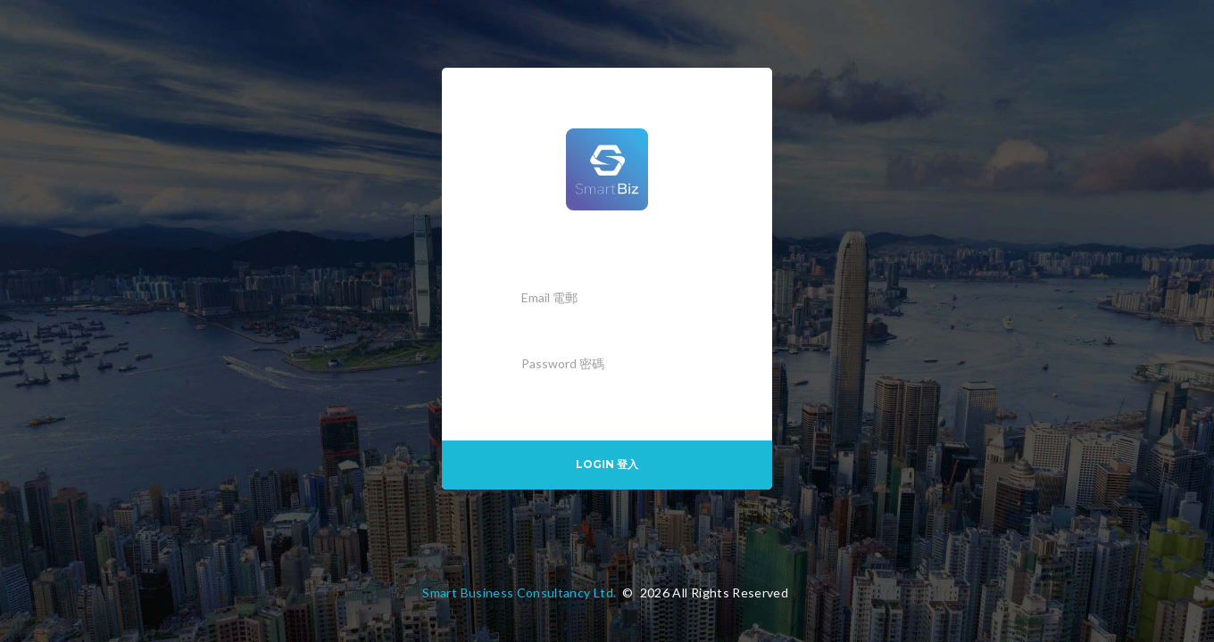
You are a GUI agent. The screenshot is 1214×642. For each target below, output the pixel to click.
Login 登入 (607, 464)
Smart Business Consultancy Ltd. (519, 592)
